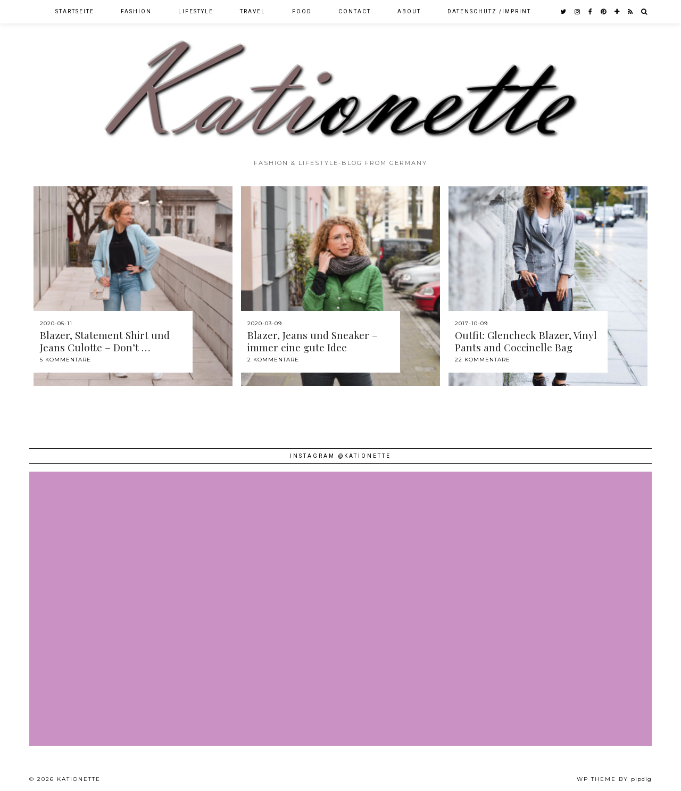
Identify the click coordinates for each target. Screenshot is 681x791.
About (409, 11)
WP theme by (614, 779)
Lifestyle (195, 11)
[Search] (644, 11)
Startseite (74, 11)
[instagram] (578, 11)
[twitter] (563, 11)
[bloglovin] (617, 11)
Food (302, 11)
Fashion (136, 11)
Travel (252, 11)
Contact (354, 11)
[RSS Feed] (631, 11)
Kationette (79, 779)
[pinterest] (604, 11)
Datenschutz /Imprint (489, 11)
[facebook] (590, 11)
